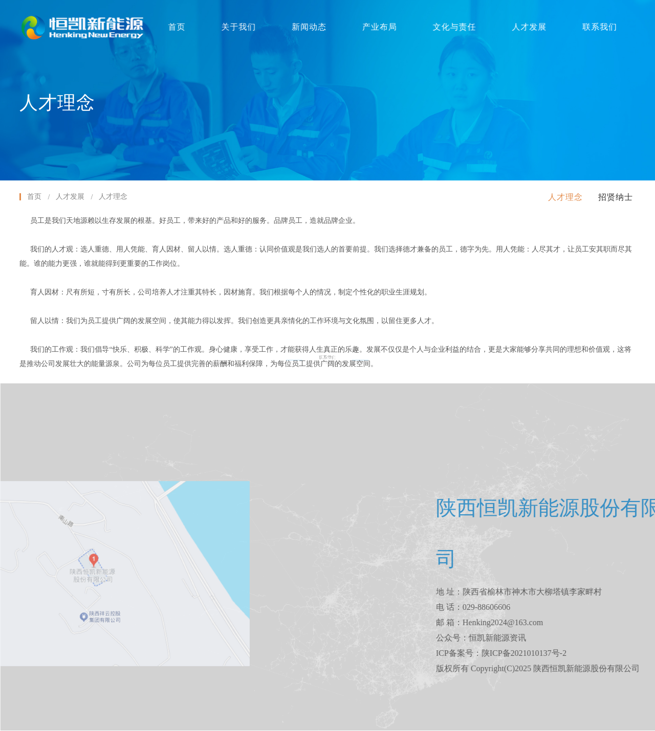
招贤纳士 (615, 197)
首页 (178, 26)
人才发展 (526, 26)
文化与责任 (452, 26)
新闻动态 (309, 26)
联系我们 (596, 26)
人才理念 (565, 197)
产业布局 (379, 26)
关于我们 (240, 26)
